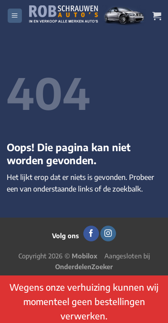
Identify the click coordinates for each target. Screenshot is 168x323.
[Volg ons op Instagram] (108, 234)
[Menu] (15, 16)
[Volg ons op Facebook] (91, 234)
